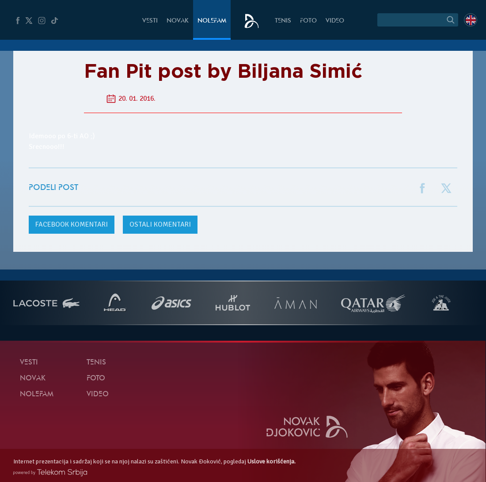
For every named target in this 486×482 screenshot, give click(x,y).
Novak (178, 21)
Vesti (150, 21)
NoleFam (211, 21)
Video (335, 21)
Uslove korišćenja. (271, 461)
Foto (308, 21)
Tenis (283, 21)
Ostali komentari (160, 224)
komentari (71, 224)
